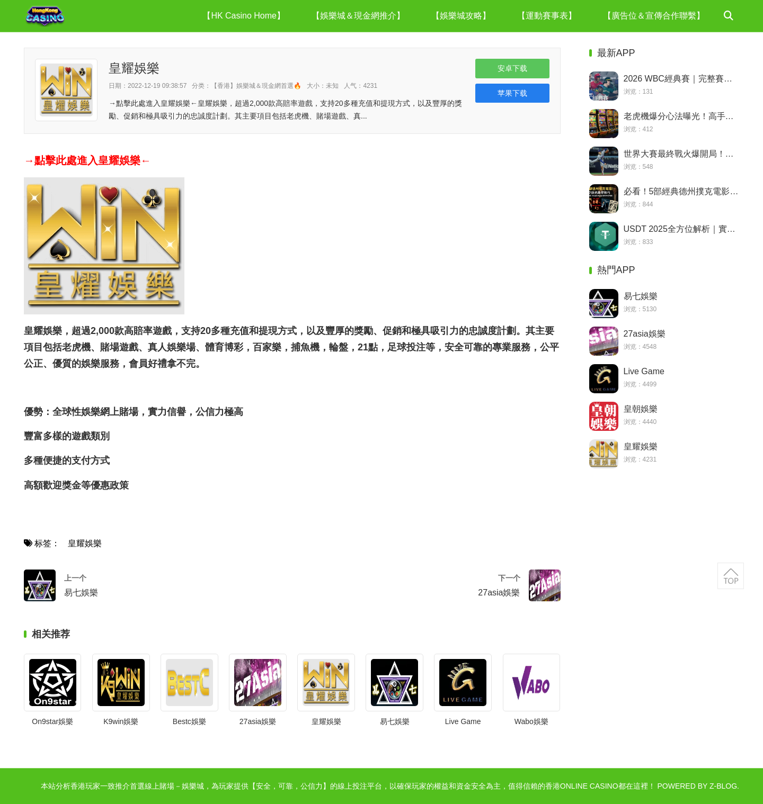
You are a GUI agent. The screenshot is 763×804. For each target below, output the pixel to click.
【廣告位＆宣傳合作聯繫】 (654, 15)
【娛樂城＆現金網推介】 (358, 15)
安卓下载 (512, 68)
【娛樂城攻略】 (461, 15)
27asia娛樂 (257, 721)
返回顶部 (730, 576)
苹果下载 (512, 93)
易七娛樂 (395, 721)
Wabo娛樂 (531, 721)
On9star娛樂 (52, 721)
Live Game (463, 721)
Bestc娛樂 (189, 721)
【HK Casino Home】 (243, 15)
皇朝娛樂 (641, 408)
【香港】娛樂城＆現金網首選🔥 (256, 85)
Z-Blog (723, 786)
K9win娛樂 (120, 721)
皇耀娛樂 (85, 543)
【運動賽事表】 (546, 15)
